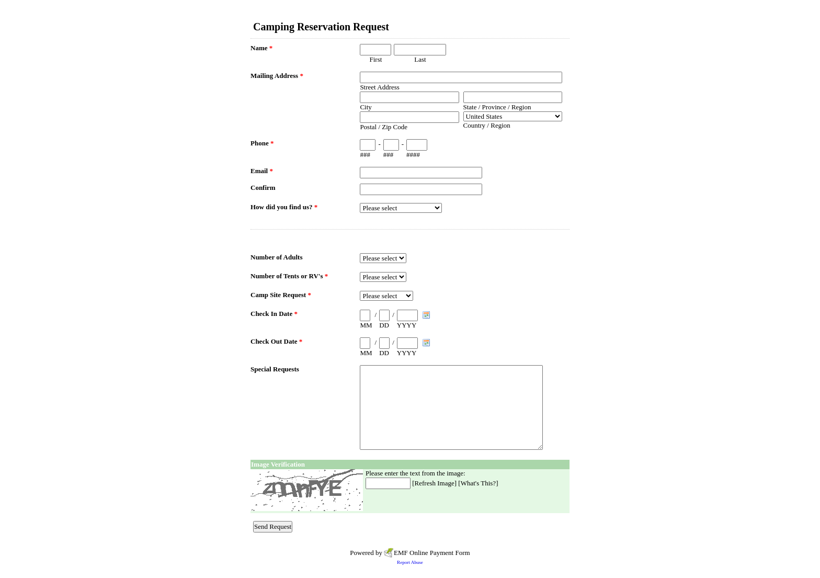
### (365, 154)
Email (261, 171)
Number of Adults (276, 257)
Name (261, 48)
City (365, 107)
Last (420, 59)
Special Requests (274, 369)
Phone (262, 143)
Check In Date (274, 314)
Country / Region (486, 125)
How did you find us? (283, 207)
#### (413, 154)
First (375, 59)
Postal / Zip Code (383, 127)
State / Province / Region (497, 107)
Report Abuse (410, 562)
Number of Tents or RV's (289, 276)
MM (366, 325)
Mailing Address (276, 76)
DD (384, 325)
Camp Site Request (280, 295)
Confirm (263, 187)
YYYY (407, 325)
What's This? (478, 483)
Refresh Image (434, 483)
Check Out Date (276, 341)
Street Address (379, 87)
